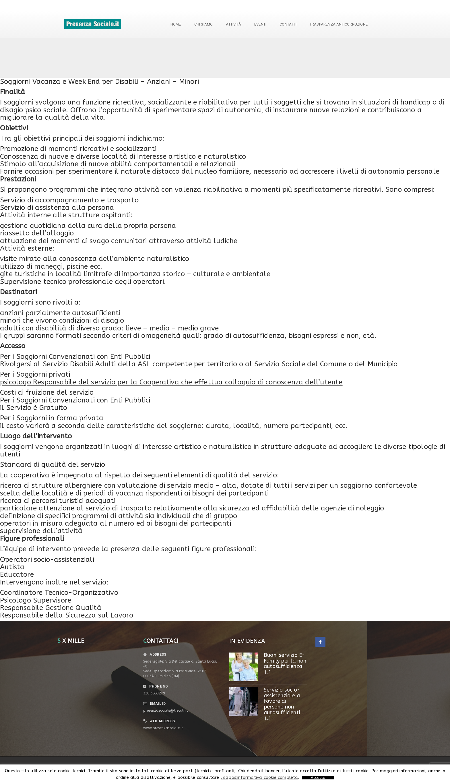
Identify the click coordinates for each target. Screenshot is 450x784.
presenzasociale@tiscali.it (165, 710)
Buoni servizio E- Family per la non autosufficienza (285, 661)
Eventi (260, 24)
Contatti (288, 24)
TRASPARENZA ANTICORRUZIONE (339, 24)
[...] (267, 672)
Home (175, 24)
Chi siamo (203, 24)
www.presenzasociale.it (163, 728)
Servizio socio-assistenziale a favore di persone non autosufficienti (282, 701)
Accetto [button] (318, 777)
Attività (233, 24)
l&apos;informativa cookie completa (259, 777)
